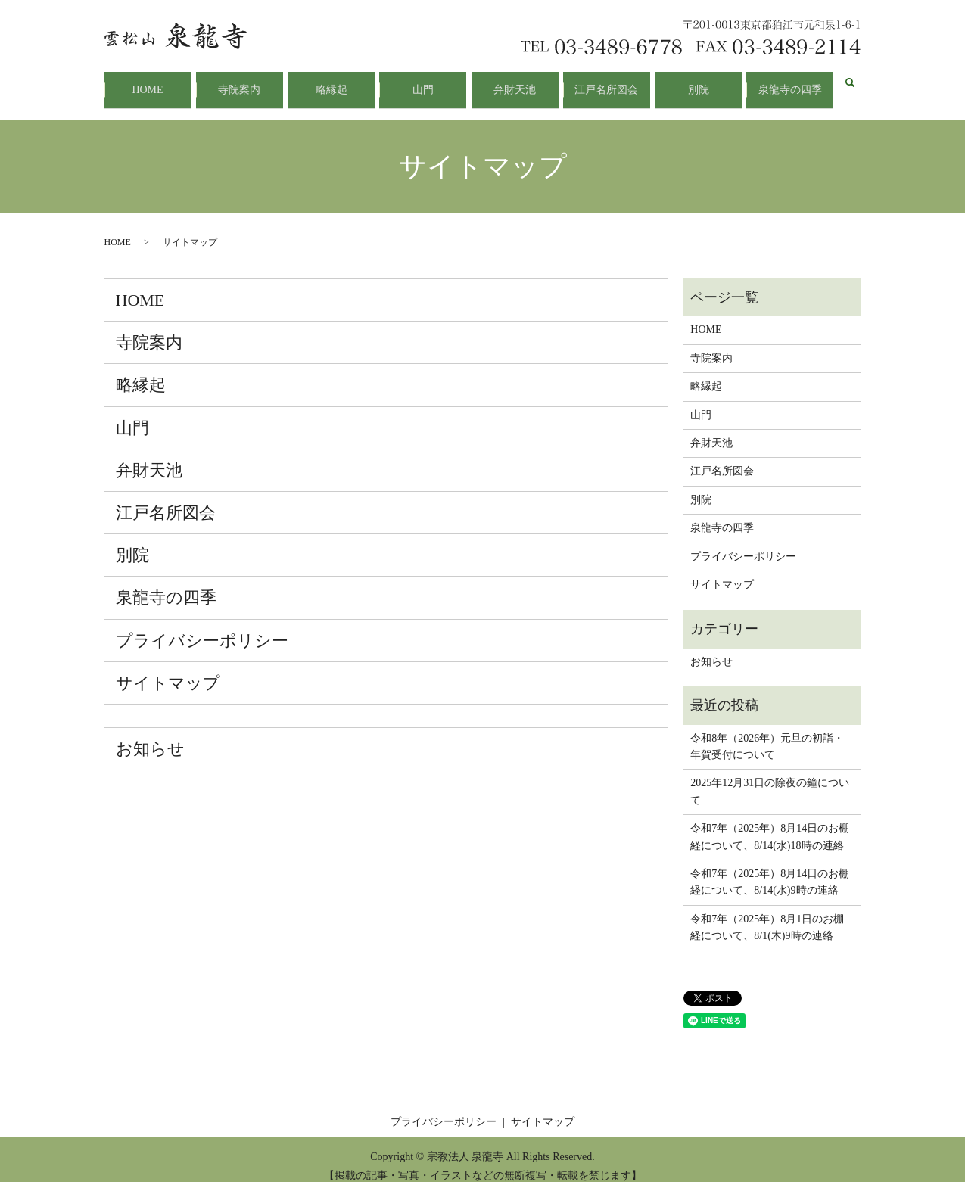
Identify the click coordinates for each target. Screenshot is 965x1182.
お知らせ (150, 735)
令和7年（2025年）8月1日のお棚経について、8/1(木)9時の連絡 (767, 914)
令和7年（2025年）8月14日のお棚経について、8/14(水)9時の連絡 (769, 868)
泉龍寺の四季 (790, 83)
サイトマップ (168, 669)
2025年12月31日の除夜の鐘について (769, 778)
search (850, 83)
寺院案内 (239, 83)
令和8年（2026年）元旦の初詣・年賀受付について (767, 733)
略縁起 (331, 83)
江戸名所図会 (606, 83)
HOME (147, 83)
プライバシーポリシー (202, 626)
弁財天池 (514, 83)
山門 (423, 83)
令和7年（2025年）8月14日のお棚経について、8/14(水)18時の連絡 (769, 823)
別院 (698, 83)
